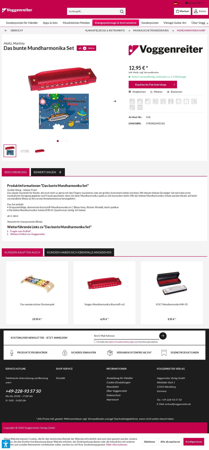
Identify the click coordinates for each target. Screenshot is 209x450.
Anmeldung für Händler (119, 378)
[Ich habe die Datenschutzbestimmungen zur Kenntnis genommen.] (95, 341)
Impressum (112, 399)
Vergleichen (137, 91)
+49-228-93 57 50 (23, 391)
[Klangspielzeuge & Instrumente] (115, 22)
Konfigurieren (194, 441)
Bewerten (174, 91)
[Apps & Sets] (50, 22)
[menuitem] (96, 11)
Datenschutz (113, 395)
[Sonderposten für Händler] (22, 22)
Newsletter (112, 386)
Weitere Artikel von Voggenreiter (26, 234)
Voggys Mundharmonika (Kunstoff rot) (104, 304)
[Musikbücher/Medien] (76, 22)
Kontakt (60, 378)
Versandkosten (96, 418)
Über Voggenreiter (116, 390)
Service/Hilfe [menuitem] (193, 2)
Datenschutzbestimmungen (122, 342)
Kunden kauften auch (22, 252)
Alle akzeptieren (170, 441)
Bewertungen (48, 172)
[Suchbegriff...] (96, 11)
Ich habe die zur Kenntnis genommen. (127, 342)
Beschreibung (15, 172)
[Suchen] (122, 11)
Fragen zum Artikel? (19, 231)
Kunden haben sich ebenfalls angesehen (79, 252)
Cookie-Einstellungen (118, 382)
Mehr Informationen (116, 444)
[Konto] (200, 11)
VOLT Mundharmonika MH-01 (172, 304)
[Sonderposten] (150, 22)
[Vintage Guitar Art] (175, 22)
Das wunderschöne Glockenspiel (37, 304)
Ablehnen (149, 441)
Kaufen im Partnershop (155, 84)
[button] (6, 444)
